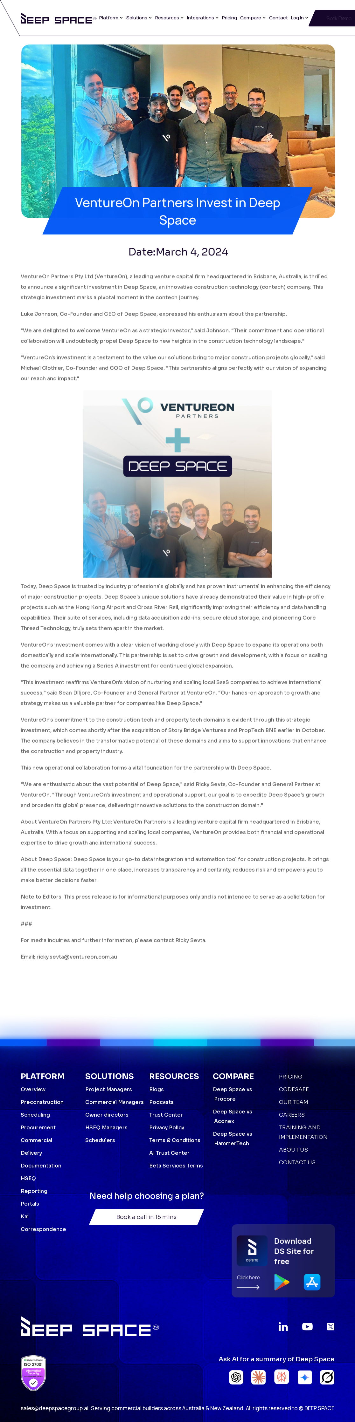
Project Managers (108, 1089)
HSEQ (28, 1178)
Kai (25, 1216)
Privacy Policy (166, 1127)
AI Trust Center (169, 1153)
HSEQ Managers (106, 1127)
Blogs (156, 1089)
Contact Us (297, 1162)
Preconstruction (42, 1102)
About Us (293, 1149)
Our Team (293, 1102)
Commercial (36, 1140)
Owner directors (107, 1115)
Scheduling (35, 1115)
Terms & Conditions (174, 1140)
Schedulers (100, 1140)
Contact (278, 17)
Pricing (229, 17)
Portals (30, 1204)
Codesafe (294, 1089)
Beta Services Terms (176, 1165)
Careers (292, 1115)
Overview (33, 1089)
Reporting (34, 1191)
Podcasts (161, 1102)
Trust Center (166, 1115)
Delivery (31, 1153)
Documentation (41, 1165)
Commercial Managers (114, 1102)
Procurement (38, 1127)
